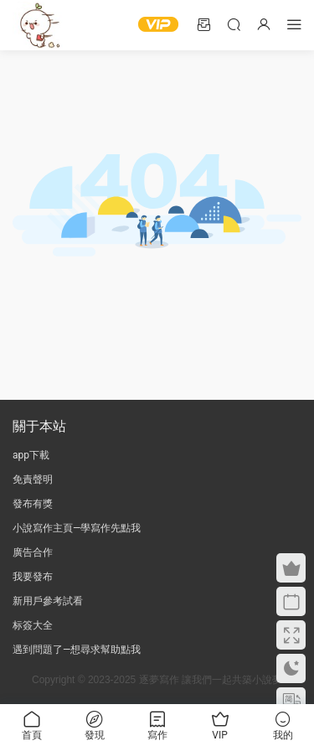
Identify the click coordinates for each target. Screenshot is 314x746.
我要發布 (33, 577)
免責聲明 (33, 479)
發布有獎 (33, 504)
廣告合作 (33, 552)
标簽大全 (33, 625)
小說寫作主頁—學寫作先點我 (77, 528)
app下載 (31, 455)
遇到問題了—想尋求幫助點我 (77, 649)
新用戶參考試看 (48, 601)
